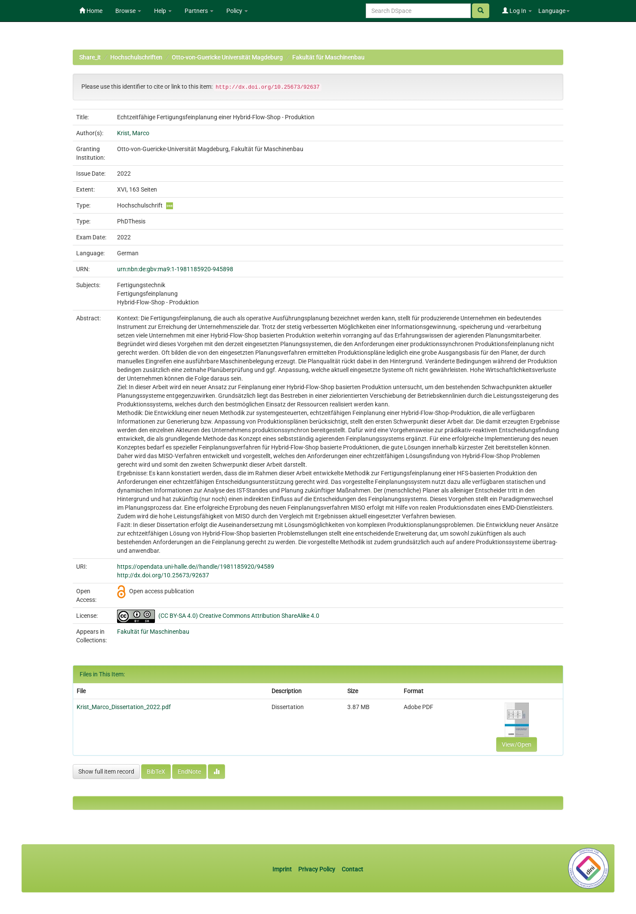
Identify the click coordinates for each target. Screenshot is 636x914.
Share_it (90, 57)
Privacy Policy (316, 869)
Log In (517, 10)
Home (90, 10)
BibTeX (156, 771)
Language (554, 10)
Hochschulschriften (136, 57)
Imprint (282, 869)
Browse (128, 10)
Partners (199, 10)
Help (163, 10)
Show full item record (106, 771)
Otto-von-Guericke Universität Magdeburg (227, 57)
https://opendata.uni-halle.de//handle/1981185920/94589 (195, 566)
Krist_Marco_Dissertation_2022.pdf (124, 706)
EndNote (189, 771)
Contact (352, 869)
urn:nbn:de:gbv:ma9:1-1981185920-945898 (175, 269)
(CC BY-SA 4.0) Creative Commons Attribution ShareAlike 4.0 (238, 615)
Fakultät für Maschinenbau (328, 57)
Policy (237, 10)
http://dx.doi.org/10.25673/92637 (163, 575)
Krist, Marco (133, 133)
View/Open (516, 744)
